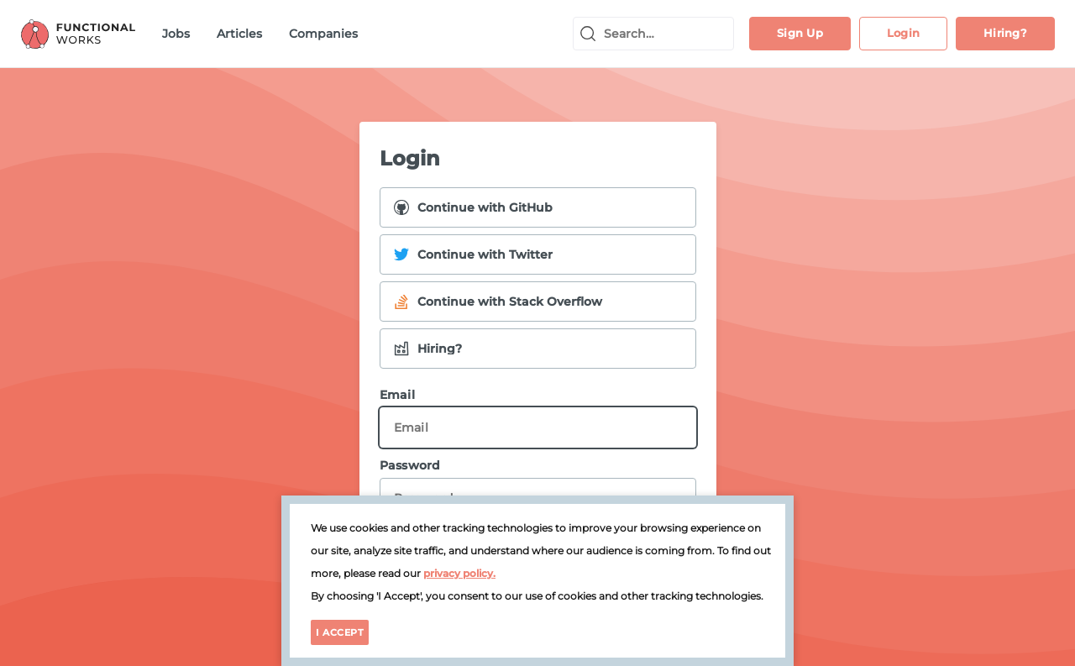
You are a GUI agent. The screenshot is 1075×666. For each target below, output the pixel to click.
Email (538, 417)
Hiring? (1005, 32)
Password (538, 488)
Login (903, 32)
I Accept (340, 632)
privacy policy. (459, 573)
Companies (323, 33)
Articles (239, 33)
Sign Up (800, 32)
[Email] (538, 427)
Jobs (176, 33)
